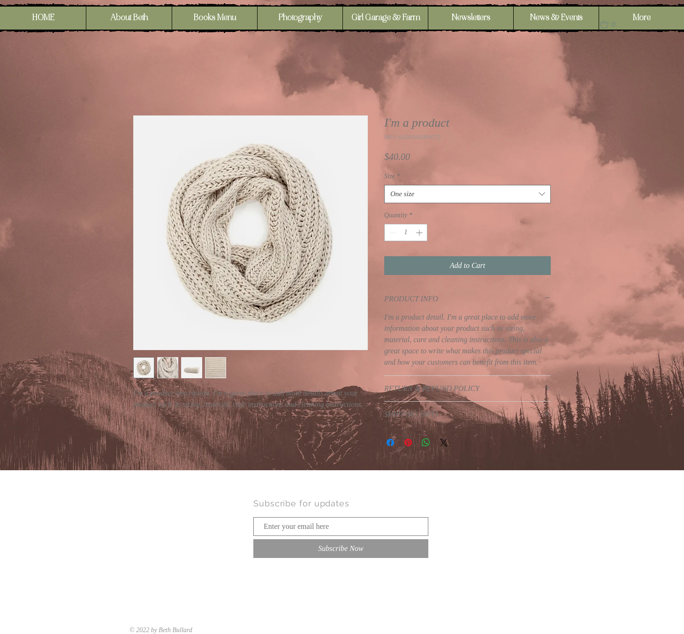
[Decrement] (391, 232)
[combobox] (467, 194)
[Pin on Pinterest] (408, 442)
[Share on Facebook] (390, 442)
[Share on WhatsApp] (426, 442)
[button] (611, 24)
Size (392, 176)
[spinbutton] (405, 232)
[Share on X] (443, 442)
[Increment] (420, 232)
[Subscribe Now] (340, 548)
